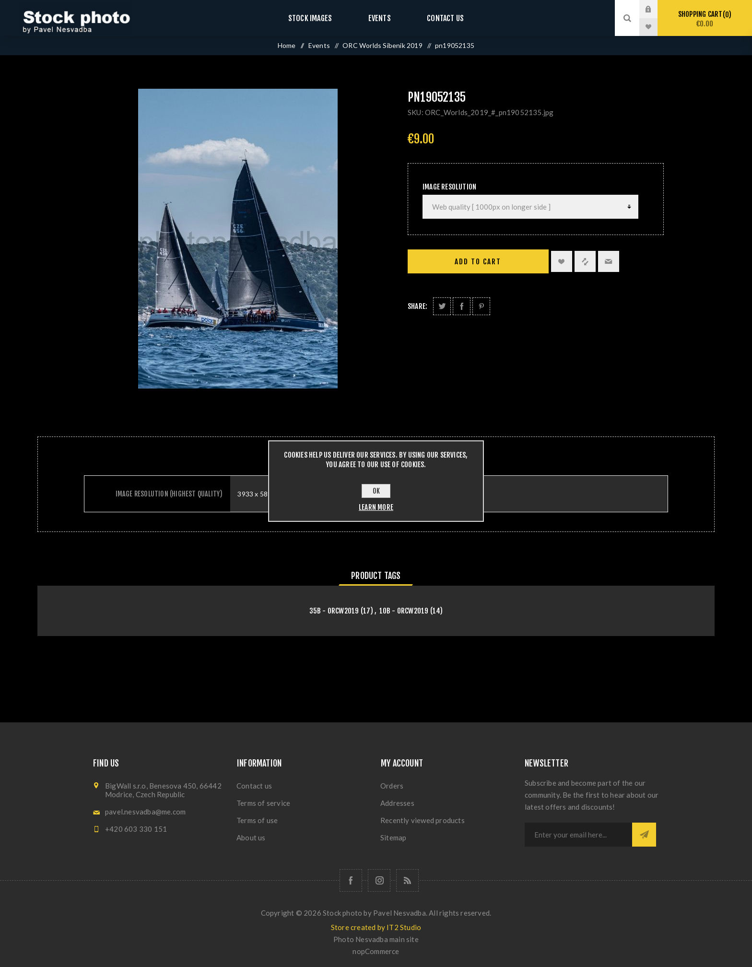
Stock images (319, 18)
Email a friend (608, 261)
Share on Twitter (442, 306)
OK (376, 491)
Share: (417, 306)
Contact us (435, 18)
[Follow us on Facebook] (351, 880)
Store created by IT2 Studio (376, 927)
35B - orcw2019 (334, 610)
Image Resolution (449, 186)
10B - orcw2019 (404, 610)
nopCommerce (375, 951)
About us (251, 837)
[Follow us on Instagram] (379, 880)
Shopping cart (705, 19)
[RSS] (407, 880)
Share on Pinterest (481, 306)
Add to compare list (585, 261)
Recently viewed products (422, 820)
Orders (391, 785)
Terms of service (263, 803)
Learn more (376, 507)
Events (379, 18)
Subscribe (644, 835)
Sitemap (393, 837)
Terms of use (257, 820)
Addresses (397, 803)
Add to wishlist (561, 261)
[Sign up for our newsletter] (578, 835)
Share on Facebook (461, 306)
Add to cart (478, 261)
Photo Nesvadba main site (376, 939)
